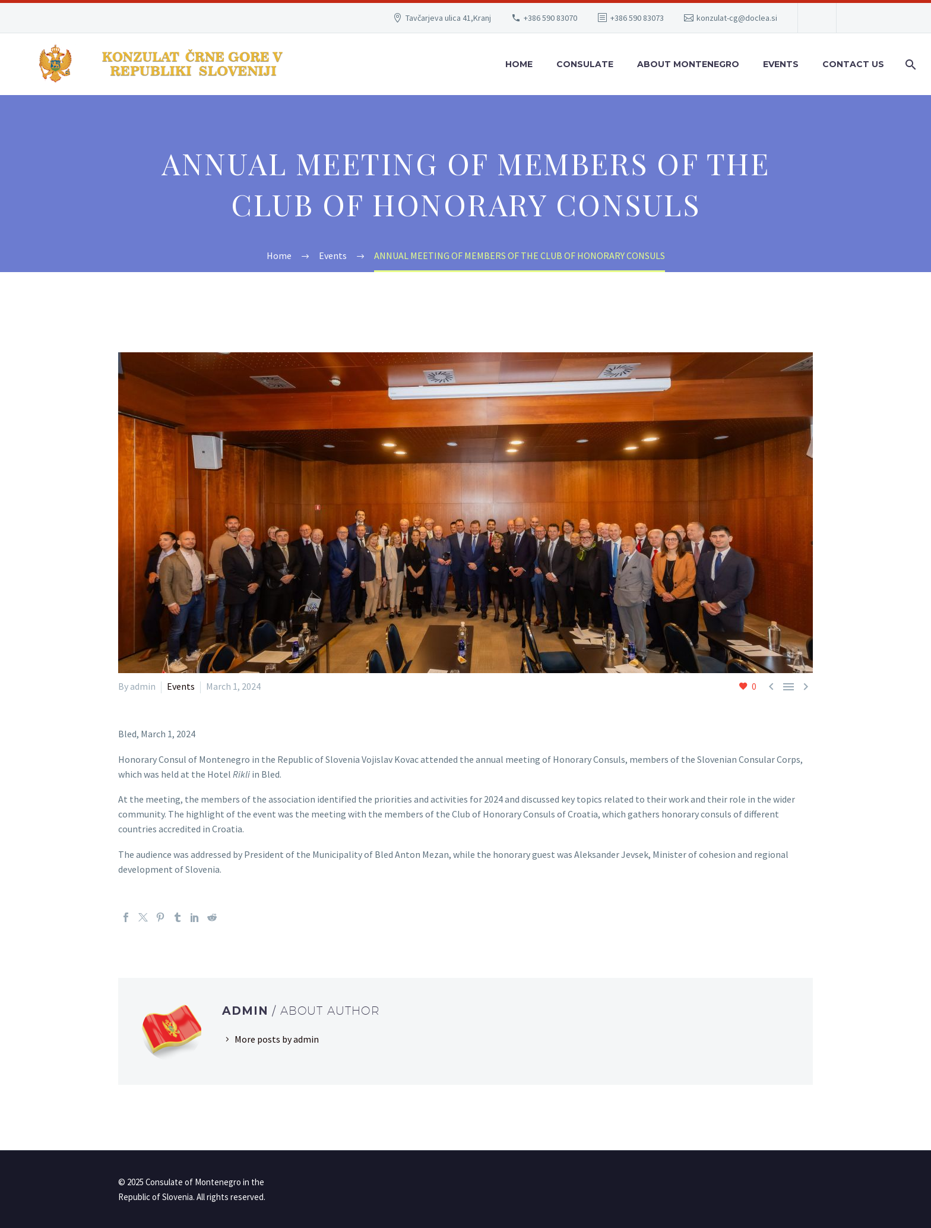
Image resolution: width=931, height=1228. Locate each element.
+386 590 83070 (550, 17)
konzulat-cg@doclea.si (736, 17)
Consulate (584, 64)
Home (519, 64)
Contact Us (853, 64)
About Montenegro (688, 64)
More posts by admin (277, 1039)
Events (781, 64)
